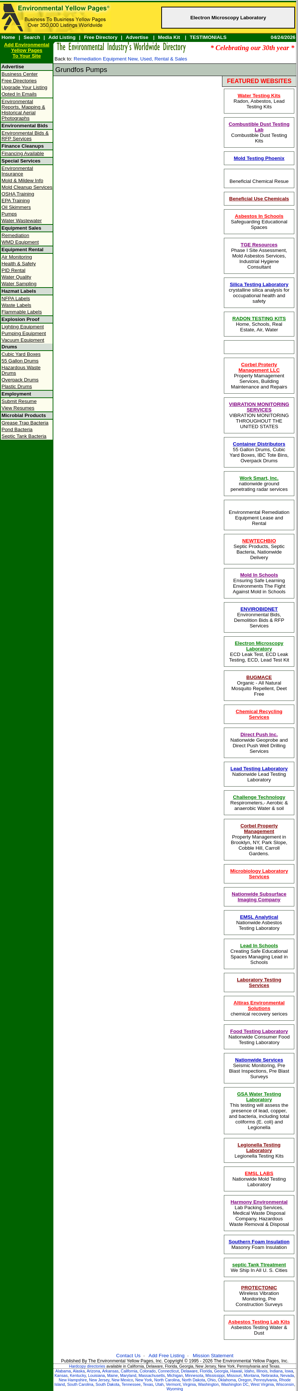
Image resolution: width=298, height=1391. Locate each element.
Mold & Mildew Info (22, 180)
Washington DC (234, 1384)
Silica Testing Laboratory (259, 284)
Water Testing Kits (259, 95)
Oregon (244, 1380)
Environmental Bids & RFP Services (25, 135)
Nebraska (269, 1375)
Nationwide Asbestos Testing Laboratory (259, 922)
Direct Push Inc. (259, 734)
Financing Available (22, 153)
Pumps (9, 214)
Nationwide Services (259, 1060)
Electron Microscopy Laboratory (228, 17)
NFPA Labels (15, 298)
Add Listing (62, 37)
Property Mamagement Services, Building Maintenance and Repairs (259, 376)
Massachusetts (152, 1375)
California (129, 1371)
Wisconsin (285, 1384)
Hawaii (236, 1371)
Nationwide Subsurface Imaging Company (259, 896)
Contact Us (128, 1355)
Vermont (173, 1384)
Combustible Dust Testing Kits (259, 132)
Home (8, 37)
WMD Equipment (20, 242)
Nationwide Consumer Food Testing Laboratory (258, 1037)
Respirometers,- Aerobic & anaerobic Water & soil (259, 802)
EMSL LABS (259, 1173)
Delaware (189, 1371)
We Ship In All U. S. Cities (259, 1267)
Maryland (128, 1375)
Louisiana (96, 1375)
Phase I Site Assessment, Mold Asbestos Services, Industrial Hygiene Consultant (259, 256)
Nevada (287, 1375)
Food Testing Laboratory (259, 1031)
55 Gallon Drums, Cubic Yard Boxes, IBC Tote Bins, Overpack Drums (259, 452)
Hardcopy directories (87, 1366)
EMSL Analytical (259, 917)
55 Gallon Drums (20, 361)
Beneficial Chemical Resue (258, 181)
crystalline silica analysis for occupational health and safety (259, 293)
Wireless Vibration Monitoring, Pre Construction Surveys (259, 1296)
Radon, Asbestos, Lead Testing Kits (259, 101)
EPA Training (15, 200)
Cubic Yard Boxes (20, 354)
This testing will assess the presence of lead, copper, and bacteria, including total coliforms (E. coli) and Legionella (259, 1110)
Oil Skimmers (16, 207)
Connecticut (168, 1371)
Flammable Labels (21, 312)
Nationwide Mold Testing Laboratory (259, 1179)
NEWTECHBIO (259, 541)
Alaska (79, 1371)
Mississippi (215, 1375)
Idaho (249, 1371)
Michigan (175, 1375)
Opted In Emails (19, 94)
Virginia (189, 1384)
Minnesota (194, 1375)
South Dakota (108, 1384)
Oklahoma (227, 1380)
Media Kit (169, 37)
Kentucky (78, 1375)
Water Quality (16, 277)
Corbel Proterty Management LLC (258, 367)
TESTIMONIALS (208, 37)
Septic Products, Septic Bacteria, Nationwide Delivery (259, 549)
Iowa (289, 1371)
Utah (159, 1384)
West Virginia (262, 1384)
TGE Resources (259, 244)
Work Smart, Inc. (259, 478)
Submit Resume (19, 401)
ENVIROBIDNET (259, 609)
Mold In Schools (259, 575)
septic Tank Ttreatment (259, 1264)
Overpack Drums (20, 380)
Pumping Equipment (23, 333)
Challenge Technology (259, 797)
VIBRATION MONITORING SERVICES (259, 407)
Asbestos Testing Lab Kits (259, 1322)
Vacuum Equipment (22, 340)
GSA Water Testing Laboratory (259, 1096)
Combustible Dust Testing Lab (259, 126)
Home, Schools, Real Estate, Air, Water (259, 324)
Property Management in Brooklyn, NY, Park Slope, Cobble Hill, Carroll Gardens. (259, 839)
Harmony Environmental (259, 1202)
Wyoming (174, 1389)
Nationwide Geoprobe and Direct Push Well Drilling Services (259, 743)
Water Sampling (18, 283)
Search (32, 37)
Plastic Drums (16, 386)
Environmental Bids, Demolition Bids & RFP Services (259, 617)
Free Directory (100, 37)
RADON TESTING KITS (259, 318)
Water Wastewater (21, 220)
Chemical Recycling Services (259, 714)
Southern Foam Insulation (259, 1241)
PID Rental (13, 270)
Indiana (275, 1371)
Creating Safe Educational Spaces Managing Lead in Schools (259, 954)
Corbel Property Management (259, 828)
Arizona (93, 1371)
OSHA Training (17, 194)
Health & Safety (18, 263)
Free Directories (19, 80)
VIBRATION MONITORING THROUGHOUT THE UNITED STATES (259, 415)
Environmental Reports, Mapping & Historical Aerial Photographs (23, 110)
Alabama (63, 1371)
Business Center (19, 74)
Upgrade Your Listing (24, 87)
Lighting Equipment (22, 326)
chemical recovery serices (259, 1008)
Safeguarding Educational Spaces (259, 221)
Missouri (234, 1375)
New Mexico (122, 1380)
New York (143, 1380)
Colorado (148, 1371)
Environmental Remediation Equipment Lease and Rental (259, 517)
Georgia (221, 1371)
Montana (251, 1375)
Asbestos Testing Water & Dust (259, 1327)
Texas (148, 1384)
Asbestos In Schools (259, 216)
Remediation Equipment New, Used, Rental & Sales (130, 59)
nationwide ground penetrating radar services (259, 483)
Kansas (61, 1375)
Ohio (211, 1380)
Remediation (15, 235)
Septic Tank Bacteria (23, 436)
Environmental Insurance (17, 171)
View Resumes (17, 408)
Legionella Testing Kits (259, 1150)
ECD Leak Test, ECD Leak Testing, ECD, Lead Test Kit (259, 651)
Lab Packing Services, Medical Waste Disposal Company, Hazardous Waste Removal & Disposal (259, 1213)
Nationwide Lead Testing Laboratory (259, 774)
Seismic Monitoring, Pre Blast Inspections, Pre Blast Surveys (259, 1068)
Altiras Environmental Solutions (259, 1005)
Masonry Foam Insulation (259, 1244)
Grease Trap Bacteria (25, 423)
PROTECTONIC (259, 1287)
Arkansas (110, 1371)
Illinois (262, 1371)
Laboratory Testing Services (259, 982)
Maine (112, 1375)
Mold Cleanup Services (26, 187)
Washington (208, 1384)
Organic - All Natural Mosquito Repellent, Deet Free (259, 686)
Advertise (137, 37)
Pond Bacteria (17, 429)
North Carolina (167, 1380)
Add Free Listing (167, 1355)
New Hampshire (73, 1380)
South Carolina (80, 1384)
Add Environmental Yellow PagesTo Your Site (26, 50)
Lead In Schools (259, 945)
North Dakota (193, 1380)
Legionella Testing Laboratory (259, 1147)
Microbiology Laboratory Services (259, 873)
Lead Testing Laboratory (259, 768)
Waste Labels (16, 305)
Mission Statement (213, 1355)
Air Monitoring (16, 257)
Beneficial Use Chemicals (259, 198)
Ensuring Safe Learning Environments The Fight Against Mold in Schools (259, 583)
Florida (206, 1371)
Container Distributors (259, 444)
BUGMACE (259, 677)
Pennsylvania (265, 1380)
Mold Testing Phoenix (259, 158)
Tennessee (131, 1384)
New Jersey (99, 1380)
